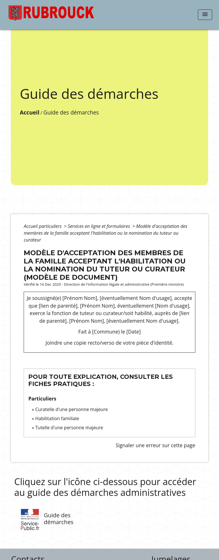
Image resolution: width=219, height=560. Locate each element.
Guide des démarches (71, 112)
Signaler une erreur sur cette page (155, 445)
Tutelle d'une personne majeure (69, 427)
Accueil (29, 112)
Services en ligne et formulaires (99, 226)
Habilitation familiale (57, 418)
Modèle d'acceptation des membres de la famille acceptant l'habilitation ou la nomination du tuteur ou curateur (105, 233)
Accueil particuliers (43, 226)
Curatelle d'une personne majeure (71, 409)
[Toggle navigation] (205, 14)
